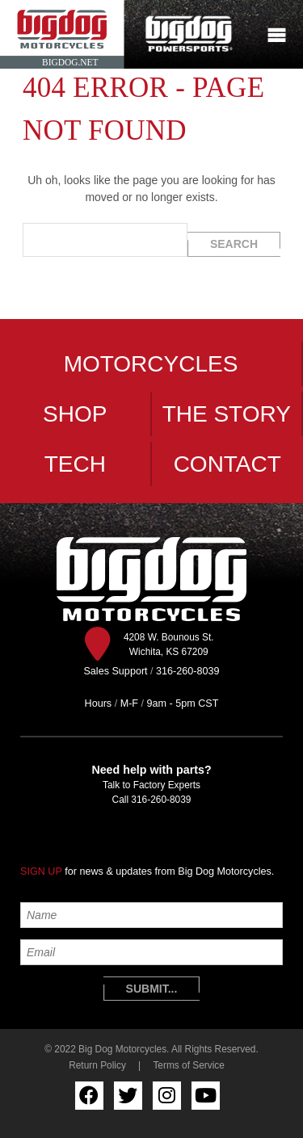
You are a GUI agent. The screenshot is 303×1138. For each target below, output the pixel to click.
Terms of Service (189, 1065)
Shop (75, 413)
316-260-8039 (161, 799)
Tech (75, 464)
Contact (227, 464)
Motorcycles (151, 363)
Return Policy (97, 1065)
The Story (226, 413)
